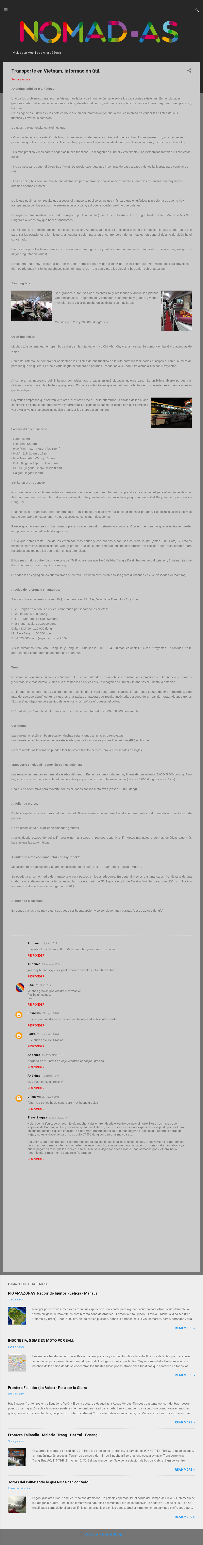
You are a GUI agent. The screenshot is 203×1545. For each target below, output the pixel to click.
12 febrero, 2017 (58, 1117)
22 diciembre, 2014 (48, 1034)
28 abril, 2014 (43, 985)
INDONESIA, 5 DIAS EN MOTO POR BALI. (41, 1340)
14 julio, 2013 (49, 943)
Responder (36, 955)
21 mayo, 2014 (50, 1013)
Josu (31, 985)
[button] (189, 71)
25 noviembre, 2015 (53, 1054)
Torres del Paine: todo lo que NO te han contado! (48, 1482)
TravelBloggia (37, 1117)
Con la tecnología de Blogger (101, 1534)
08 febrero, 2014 (51, 964)
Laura (32, 1034)
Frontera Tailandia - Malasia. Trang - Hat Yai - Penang (53, 1435)
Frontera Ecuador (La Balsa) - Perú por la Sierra (47, 1388)
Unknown (34, 1013)
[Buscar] (197, 11)
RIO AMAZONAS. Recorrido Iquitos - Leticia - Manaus (52, 1293)
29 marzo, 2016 (51, 1096)
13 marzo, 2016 (50, 1075)
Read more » (185, 1328)
